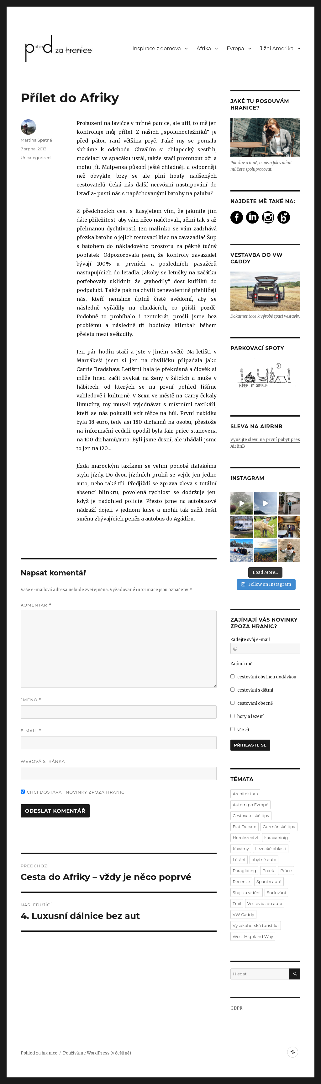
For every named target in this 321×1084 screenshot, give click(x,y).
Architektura (245, 793)
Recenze (241, 881)
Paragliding (244, 870)
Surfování (276, 892)
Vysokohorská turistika (255, 925)
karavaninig (276, 837)
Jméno (31, 700)
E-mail (31, 730)
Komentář (36, 605)
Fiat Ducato (244, 826)
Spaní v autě (269, 881)
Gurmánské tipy (279, 826)
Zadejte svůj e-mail (250, 639)
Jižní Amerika (276, 48)
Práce (286, 870)
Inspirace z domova (157, 48)
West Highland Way (253, 936)
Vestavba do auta (264, 903)
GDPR (236, 1008)
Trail (237, 903)
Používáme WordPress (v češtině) (97, 1053)
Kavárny (241, 848)
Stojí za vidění (246, 892)
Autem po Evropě (250, 804)
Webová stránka (43, 761)
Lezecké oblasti (270, 848)
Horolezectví (245, 837)
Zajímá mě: (241, 663)
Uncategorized (36, 157)
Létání (239, 859)
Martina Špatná (36, 140)
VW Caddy (243, 914)
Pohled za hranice (39, 1053)
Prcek (268, 870)
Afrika (204, 48)
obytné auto (264, 859)
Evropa (235, 48)
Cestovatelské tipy (251, 815)
